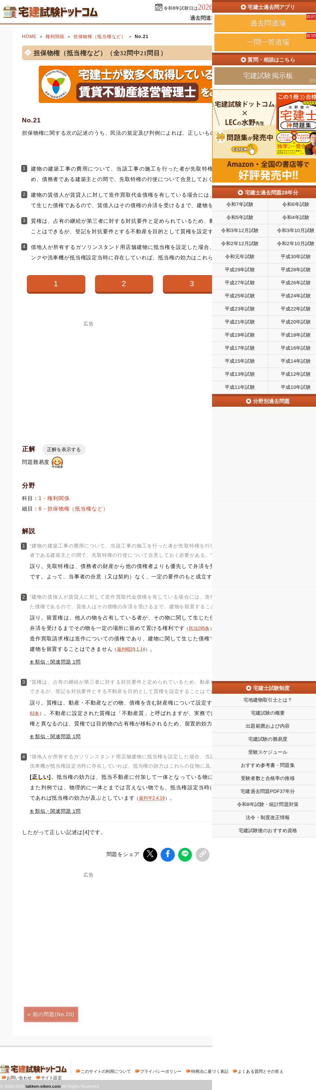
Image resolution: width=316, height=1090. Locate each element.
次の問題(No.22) (262, 1013)
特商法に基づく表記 (209, 1070)
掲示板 (277, 18)
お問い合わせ (19, 1076)
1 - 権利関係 (54, 498)
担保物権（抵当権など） (99, 36)
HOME (29, 36)
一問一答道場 (243, 18)
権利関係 (54, 36)
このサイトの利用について (106, 1070)
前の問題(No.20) (54, 1013)
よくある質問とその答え (261, 1070)
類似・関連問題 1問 (58, 662)
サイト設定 (51, 1076)
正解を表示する (64, 449)
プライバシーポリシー (160, 1070)
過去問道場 (203, 18)
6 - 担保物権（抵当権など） (73, 509)
